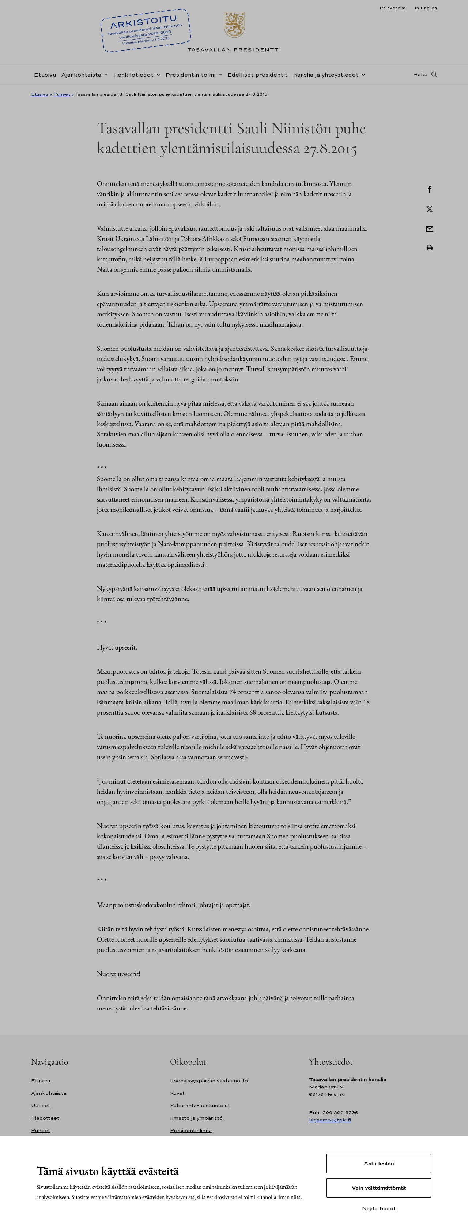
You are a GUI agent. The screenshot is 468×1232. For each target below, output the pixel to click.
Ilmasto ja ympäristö (196, 1118)
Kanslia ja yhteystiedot (326, 74)
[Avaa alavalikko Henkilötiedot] (157, 74)
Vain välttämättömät (379, 1187)
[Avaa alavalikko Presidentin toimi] (218, 74)
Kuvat (177, 1093)
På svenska (392, 7)
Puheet (61, 94)
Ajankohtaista (81, 74)
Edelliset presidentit (257, 74)
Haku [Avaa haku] (420, 74)
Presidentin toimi (190, 74)
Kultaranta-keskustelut (200, 1105)
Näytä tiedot (379, 1208)
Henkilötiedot (133, 74)
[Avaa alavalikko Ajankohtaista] (104, 74)
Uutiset (40, 1105)
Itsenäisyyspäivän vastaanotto (209, 1080)
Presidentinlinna (191, 1130)
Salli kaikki (379, 1163)
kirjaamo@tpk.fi (330, 1120)
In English (426, 7)
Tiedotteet (45, 1118)
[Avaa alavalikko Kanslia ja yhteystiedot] (362, 74)
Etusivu (45, 74)
